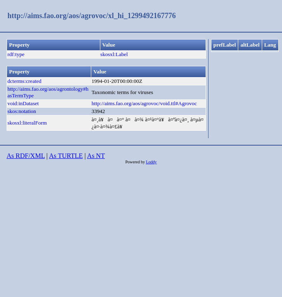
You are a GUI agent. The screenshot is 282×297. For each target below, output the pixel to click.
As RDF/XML (26, 155)
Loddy (151, 162)
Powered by (135, 162)
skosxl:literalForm (27, 123)
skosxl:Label (114, 54)
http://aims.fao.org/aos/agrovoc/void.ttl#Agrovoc (144, 103)
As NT (96, 155)
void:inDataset (23, 103)
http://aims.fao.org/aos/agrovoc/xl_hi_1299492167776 (91, 16)
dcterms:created (24, 81)
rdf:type (15, 54)
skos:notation (21, 111)
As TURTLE (66, 155)
